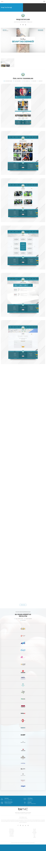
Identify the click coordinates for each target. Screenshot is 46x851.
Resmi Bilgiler (34, 839)
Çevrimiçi (7, 805)
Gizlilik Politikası (11, 838)
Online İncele (23, 611)
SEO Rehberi (11, 840)
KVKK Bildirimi (11, 835)
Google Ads (11, 841)
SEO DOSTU (40, 87)
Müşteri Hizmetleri (8, 808)
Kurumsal (34, 838)
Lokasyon (30, 808)
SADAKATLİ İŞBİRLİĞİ (28, 625)
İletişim (34, 843)
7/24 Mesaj (30, 805)
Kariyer (34, 840)
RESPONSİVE (34, 87)
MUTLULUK (24, 626)
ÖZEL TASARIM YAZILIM (19, 625)
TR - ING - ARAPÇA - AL (26, 87)
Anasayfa (34, 835)
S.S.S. (34, 841)
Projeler (34, 836)
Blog (34, 842)
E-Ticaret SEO (11, 842)
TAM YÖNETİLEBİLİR (18, 87)
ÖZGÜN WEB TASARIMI (8, 87)
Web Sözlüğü (11, 839)
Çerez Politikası (11, 836)
